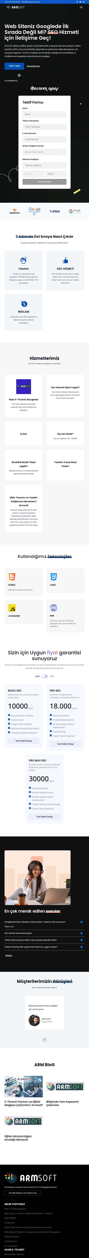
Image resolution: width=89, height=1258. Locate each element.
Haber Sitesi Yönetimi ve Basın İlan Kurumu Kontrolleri (28, 1227)
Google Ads (9, 1222)
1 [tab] (44, 1039)
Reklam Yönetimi (12, 1236)
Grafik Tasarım (11, 1241)
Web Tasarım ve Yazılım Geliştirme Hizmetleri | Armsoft (28, 1213)
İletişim (8, 955)
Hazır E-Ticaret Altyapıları (15, 1208)
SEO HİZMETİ (10, 1218)
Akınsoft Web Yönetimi (14, 1254)
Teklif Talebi (14, 66)
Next (86, 211)
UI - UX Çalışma (11, 1246)
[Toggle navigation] (81, 7)
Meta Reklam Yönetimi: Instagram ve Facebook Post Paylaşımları (32, 1232)
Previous (3, 211)
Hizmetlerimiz (34, 66)
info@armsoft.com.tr (31, 2)
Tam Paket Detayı (23, 741)
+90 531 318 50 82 (12, 2)
